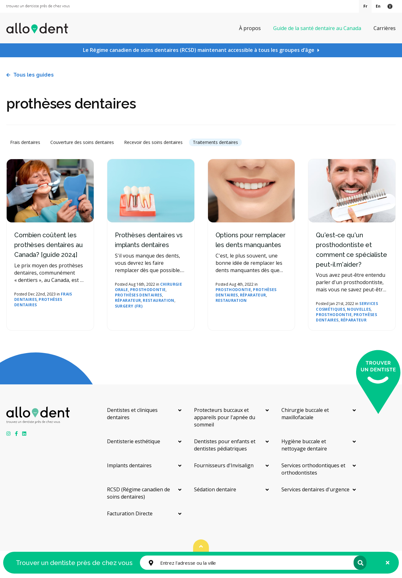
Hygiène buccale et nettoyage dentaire (304, 445)
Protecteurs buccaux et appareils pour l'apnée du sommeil (224, 417)
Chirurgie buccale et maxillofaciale (305, 414)
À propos (250, 27)
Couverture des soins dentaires (82, 142)
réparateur (128, 300)
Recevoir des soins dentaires (153, 142)
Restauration (158, 300)
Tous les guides (33, 75)
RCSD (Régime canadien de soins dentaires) (138, 493)
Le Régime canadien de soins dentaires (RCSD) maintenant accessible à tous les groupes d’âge (198, 50)
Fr (365, 6)
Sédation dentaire (215, 489)
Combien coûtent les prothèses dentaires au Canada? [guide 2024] (48, 244)
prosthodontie (148, 289)
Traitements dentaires (215, 142)
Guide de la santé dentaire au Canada (317, 27)
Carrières (385, 27)
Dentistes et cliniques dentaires (132, 414)
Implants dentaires (129, 465)
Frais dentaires (25, 142)
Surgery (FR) (128, 306)
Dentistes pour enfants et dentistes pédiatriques (224, 445)
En (378, 6)
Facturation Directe (130, 513)
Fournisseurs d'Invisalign (224, 465)
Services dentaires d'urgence (315, 489)
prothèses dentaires (38, 302)
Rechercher (359, 563)
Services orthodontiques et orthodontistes (313, 469)
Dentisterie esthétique (133, 441)
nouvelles (359, 309)
